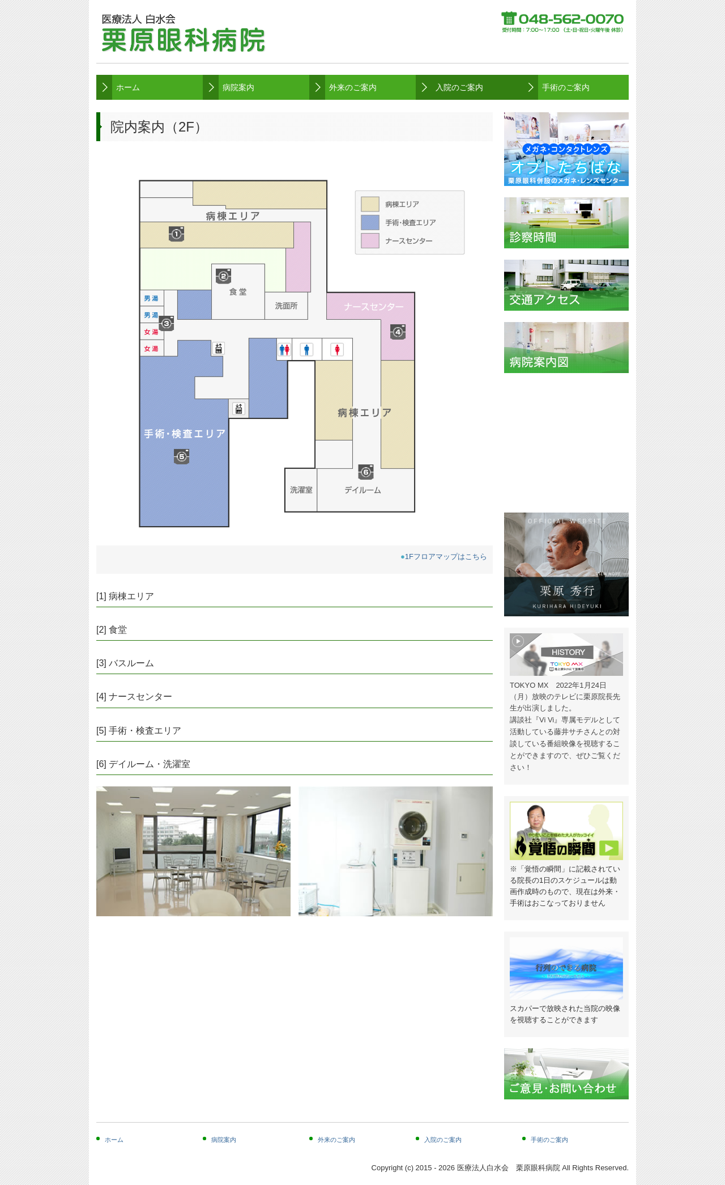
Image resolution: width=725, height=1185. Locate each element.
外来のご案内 (353, 87)
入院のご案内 (459, 87)
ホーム (128, 87)
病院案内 (238, 87)
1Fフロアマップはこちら (446, 556)
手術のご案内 (566, 87)
